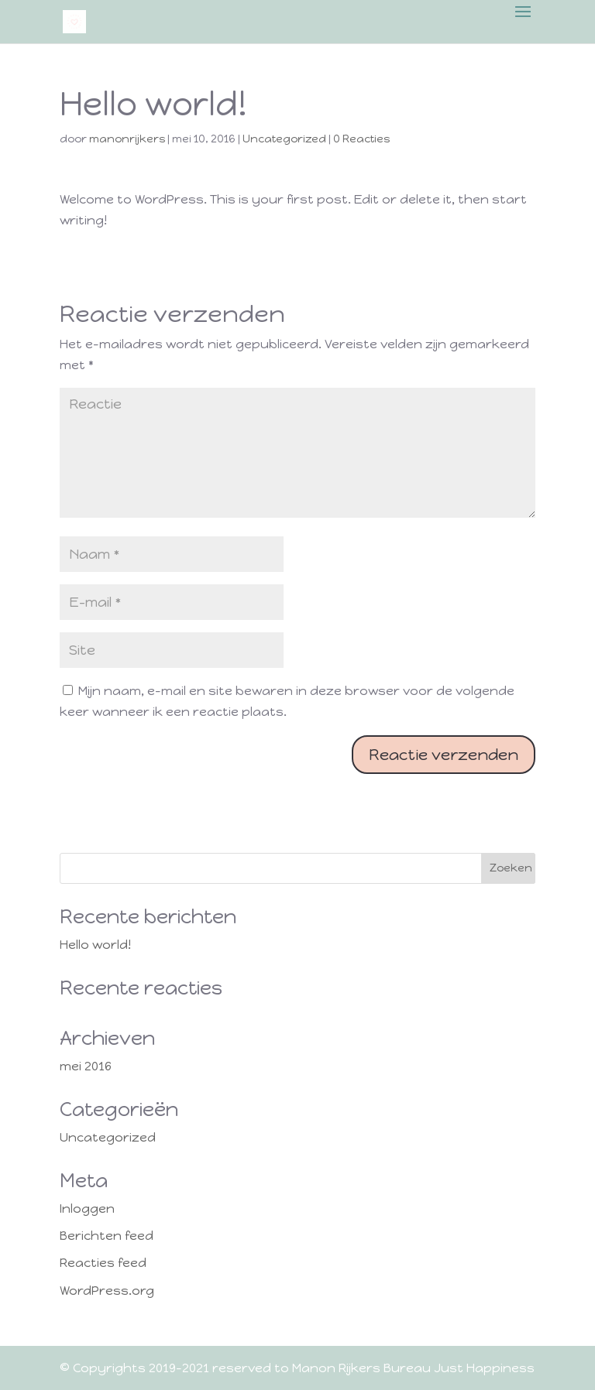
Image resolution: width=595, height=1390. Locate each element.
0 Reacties (361, 139)
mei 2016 (86, 1066)
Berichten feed (106, 1235)
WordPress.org (107, 1290)
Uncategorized (284, 139)
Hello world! (95, 944)
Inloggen (87, 1208)
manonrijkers (127, 139)
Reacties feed (103, 1262)
